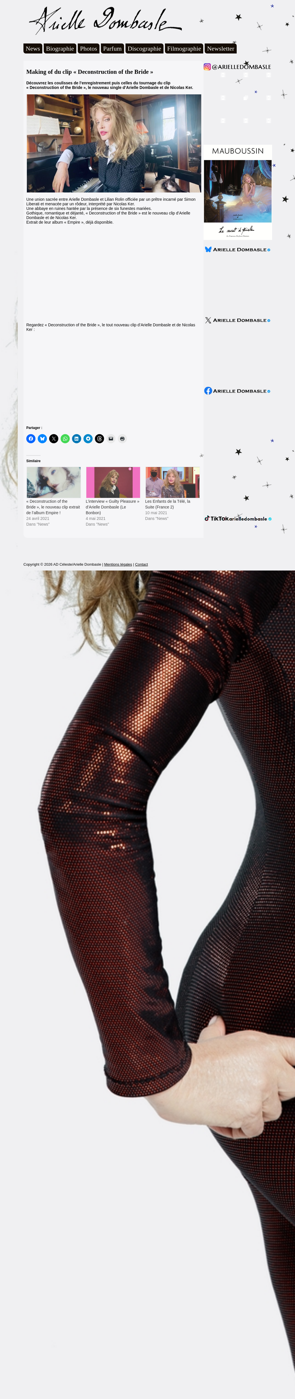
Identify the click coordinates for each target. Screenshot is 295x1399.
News (33, 48)
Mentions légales (118, 564)
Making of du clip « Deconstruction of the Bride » (89, 71)
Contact (141, 564)
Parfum (112, 48)
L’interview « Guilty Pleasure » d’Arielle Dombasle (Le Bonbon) (112, 507)
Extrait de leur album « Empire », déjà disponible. (69, 222)
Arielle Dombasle (102, 20)
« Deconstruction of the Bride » (56, 87)
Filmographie (184, 48)
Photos (88, 48)
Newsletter (220, 48)
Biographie (60, 48)
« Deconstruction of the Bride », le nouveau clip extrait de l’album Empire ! (53, 507)
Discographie (144, 48)
